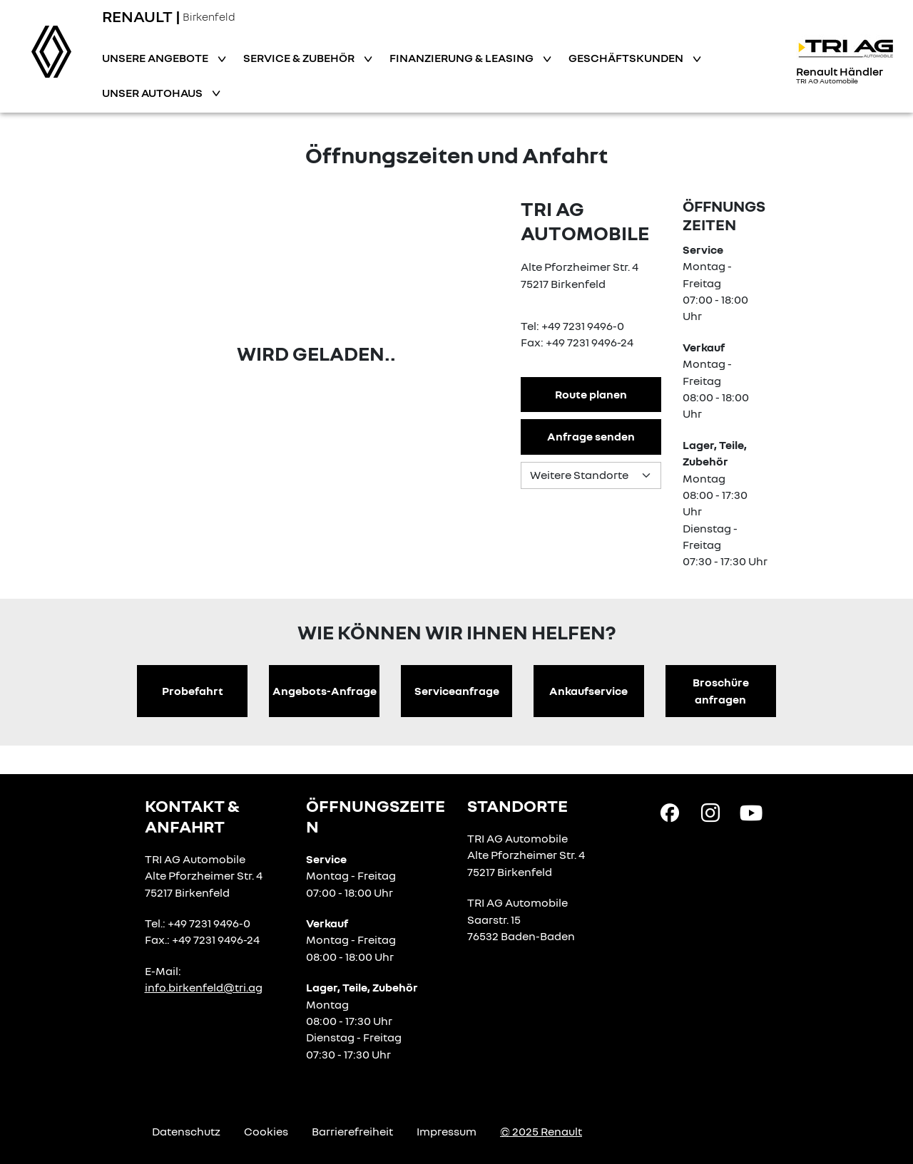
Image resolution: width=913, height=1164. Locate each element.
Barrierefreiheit (352, 1131)
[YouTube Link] (751, 812)
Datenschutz (186, 1131)
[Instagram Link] (710, 812)
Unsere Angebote (156, 58)
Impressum (446, 1131)
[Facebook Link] (670, 812)
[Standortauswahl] (590, 475)
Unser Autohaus (153, 93)
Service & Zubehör (300, 58)
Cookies (266, 1131)
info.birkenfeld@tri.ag (203, 987)
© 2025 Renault (541, 1131)
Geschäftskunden (626, 58)
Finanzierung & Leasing (462, 58)
